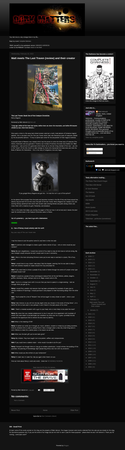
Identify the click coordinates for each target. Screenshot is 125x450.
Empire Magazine (92, 215)
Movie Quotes (90, 207)
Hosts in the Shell (36, 47)
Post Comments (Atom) (49, 416)
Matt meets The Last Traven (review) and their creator (97, 304)
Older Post (74, 410)
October (93, 278)
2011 (90, 345)
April (92, 296)
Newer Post (15, 410)
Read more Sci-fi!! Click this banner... (44, 367)
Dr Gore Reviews (92, 189)
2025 (90, 259)
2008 (90, 354)
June (92, 290)
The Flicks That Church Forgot (96, 181)
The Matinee (90, 192)
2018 (90, 323)
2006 (90, 361)
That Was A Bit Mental (93, 185)
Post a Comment (19, 400)
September (94, 281)
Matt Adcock (103, 111)
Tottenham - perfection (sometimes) (98, 219)
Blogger (66, 445)
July (91, 287)
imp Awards (90, 200)
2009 (90, 351)
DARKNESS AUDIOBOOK (42, 45)
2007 (90, 358)
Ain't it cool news (91, 211)
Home (45, 410)
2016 (90, 330)
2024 (90, 262)
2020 (90, 317)
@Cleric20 (31, 122)
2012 (90, 342)
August (92, 284)
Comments (92, 153)
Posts (90, 149)
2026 (90, 256)
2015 (90, 333)
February (93, 299)
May (91, 293)
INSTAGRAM (51, 361)
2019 (90, 320)
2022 (90, 269)
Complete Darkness (25, 41)
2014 (90, 336)
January (93, 310)
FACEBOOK (59, 361)
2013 (90, 339)
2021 (90, 314)
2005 (90, 364)
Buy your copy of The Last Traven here (23, 232)
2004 (90, 367)
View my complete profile (94, 137)
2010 (90, 348)
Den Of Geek (90, 196)
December (94, 272)
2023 (90, 266)
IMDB (88, 204)
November (94, 275)
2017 (90, 326)
